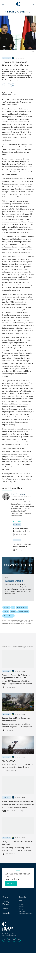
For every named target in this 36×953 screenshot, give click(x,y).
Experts (6, 912)
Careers (21, 907)
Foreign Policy (22, 607)
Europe (13, 611)
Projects (22, 897)
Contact (21, 904)
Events (21, 900)
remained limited (8, 320)
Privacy (21, 909)
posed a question (14, 159)
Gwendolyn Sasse (9, 93)
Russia (6, 611)
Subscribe (10, 883)
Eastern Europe (23, 611)
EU (13, 607)
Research (6, 897)
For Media (22, 911)
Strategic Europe (20, 58)
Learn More (8, 597)
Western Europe (8, 615)
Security (6, 607)
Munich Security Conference (17, 102)
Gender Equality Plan (25, 913)
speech (27, 189)
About (5, 908)
